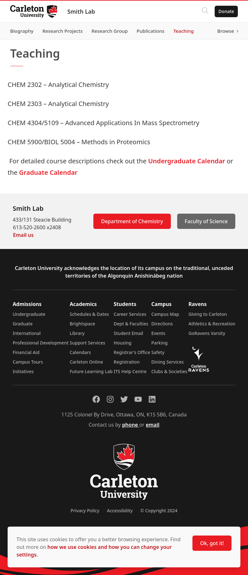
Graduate (23, 324)
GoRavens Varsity (207, 333)
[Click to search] (205, 11)
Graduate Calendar (49, 172)
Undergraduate (29, 314)
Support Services (87, 343)
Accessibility (120, 511)
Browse (225, 31)
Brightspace (82, 324)
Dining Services (167, 362)
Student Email (128, 333)
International (27, 333)
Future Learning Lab (91, 371)
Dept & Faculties (131, 324)
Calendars (80, 352)
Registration (127, 362)
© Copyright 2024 (159, 511)
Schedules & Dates (89, 314)
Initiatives (23, 371)
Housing (122, 343)
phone (130, 424)
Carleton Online (86, 362)
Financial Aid (26, 352)
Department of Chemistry (132, 221)
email (152, 424)
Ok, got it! (212, 543)
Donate (226, 11)
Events (158, 333)
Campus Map (165, 314)
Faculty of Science (206, 221)
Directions (162, 324)
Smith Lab (81, 11)
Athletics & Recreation (212, 324)
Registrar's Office (132, 352)
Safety (157, 352)
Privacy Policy (84, 511)
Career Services (130, 314)
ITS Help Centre (130, 371)
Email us (23, 234)
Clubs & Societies (169, 371)
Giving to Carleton (208, 314)
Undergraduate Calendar (186, 161)
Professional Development (41, 343)
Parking (159, 343)
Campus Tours (28, 362)
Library (77, 333)
